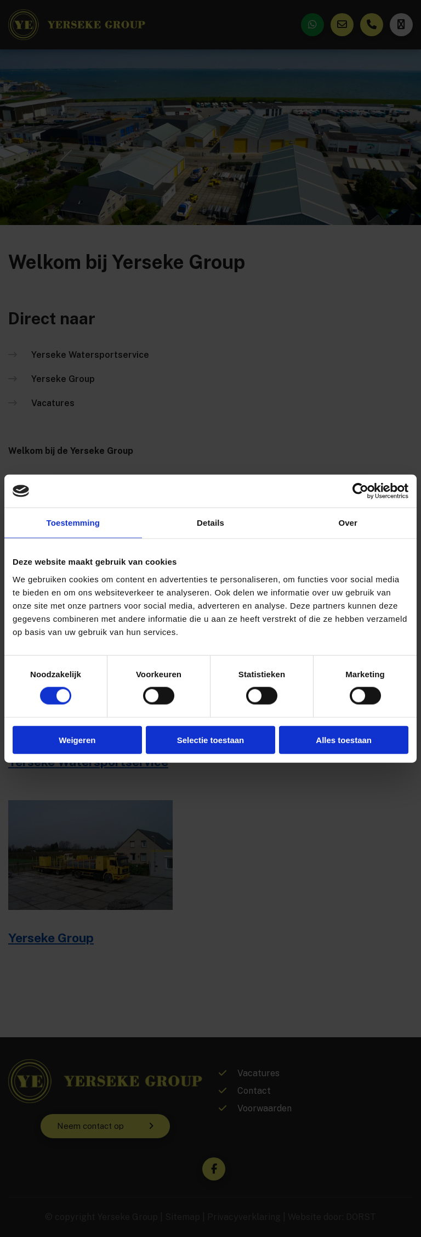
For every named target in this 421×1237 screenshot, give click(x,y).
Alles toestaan (344, 739)
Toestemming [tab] (73, 522)
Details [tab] (210, 522)
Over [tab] (347, 522)
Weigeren (77, 739)
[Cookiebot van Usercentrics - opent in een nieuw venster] (360, 491)
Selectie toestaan (210, 739)
